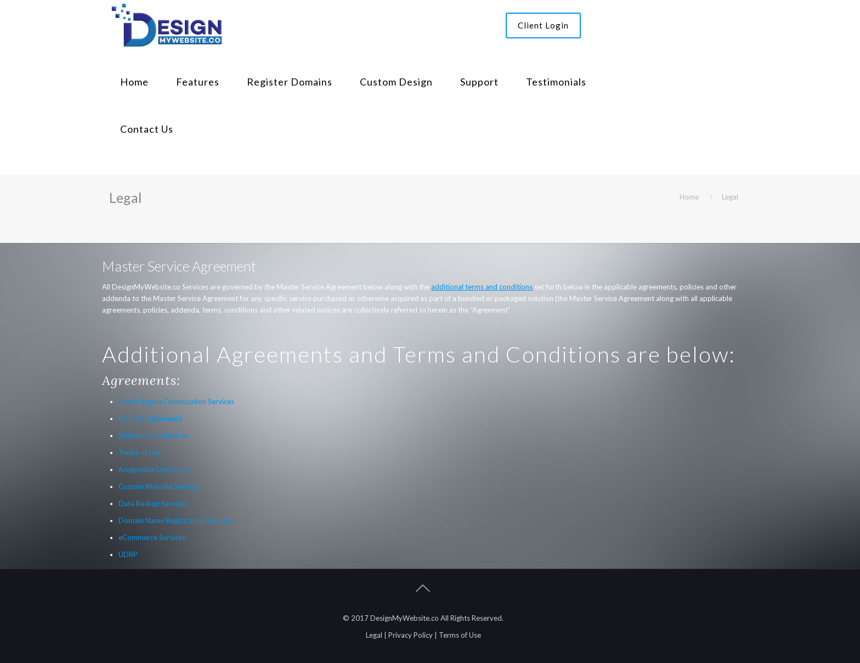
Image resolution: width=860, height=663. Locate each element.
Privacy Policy (410, 635)
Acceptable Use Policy (153, 469)
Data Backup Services (153, 503)
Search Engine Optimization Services (176, 401)
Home (689, 196)
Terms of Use (139, 452)
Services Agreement (150, 418)
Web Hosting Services (153, 435)
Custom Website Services (159, 486)
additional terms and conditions (482, 286)
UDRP (128, 554)
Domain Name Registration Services (175, 520)
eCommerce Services (151, 537)
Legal (374, 635)
